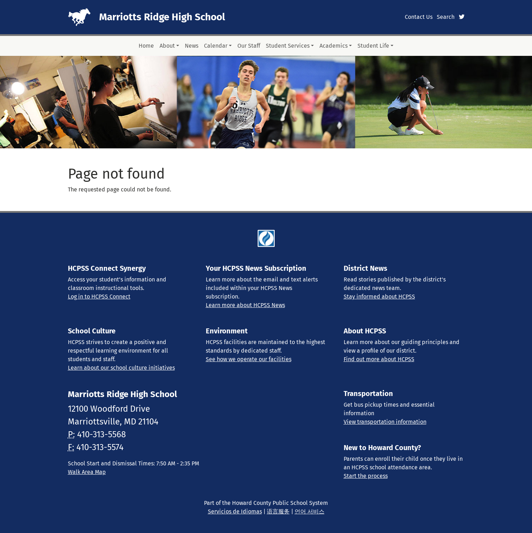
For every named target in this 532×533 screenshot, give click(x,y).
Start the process (366, 476)
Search (446, 17)
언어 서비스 (309, 511)
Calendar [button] (215, 45)
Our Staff (248, 45)
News (191, 45)
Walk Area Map (87, 472)
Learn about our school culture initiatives (121, 367)
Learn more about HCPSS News (245, 305)
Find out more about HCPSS (379, 359)
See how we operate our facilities (248, 359)
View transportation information (385, 421)
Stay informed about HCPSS (379, 296)
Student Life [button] (373, 45)
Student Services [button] (288, 45)
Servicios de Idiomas (235, 511)
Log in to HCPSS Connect (99, 296)
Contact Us (418, 17)
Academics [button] (333, 45)
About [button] (167, 45)
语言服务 (278, 511)
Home (146, 45)
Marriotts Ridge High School (162, 17)
